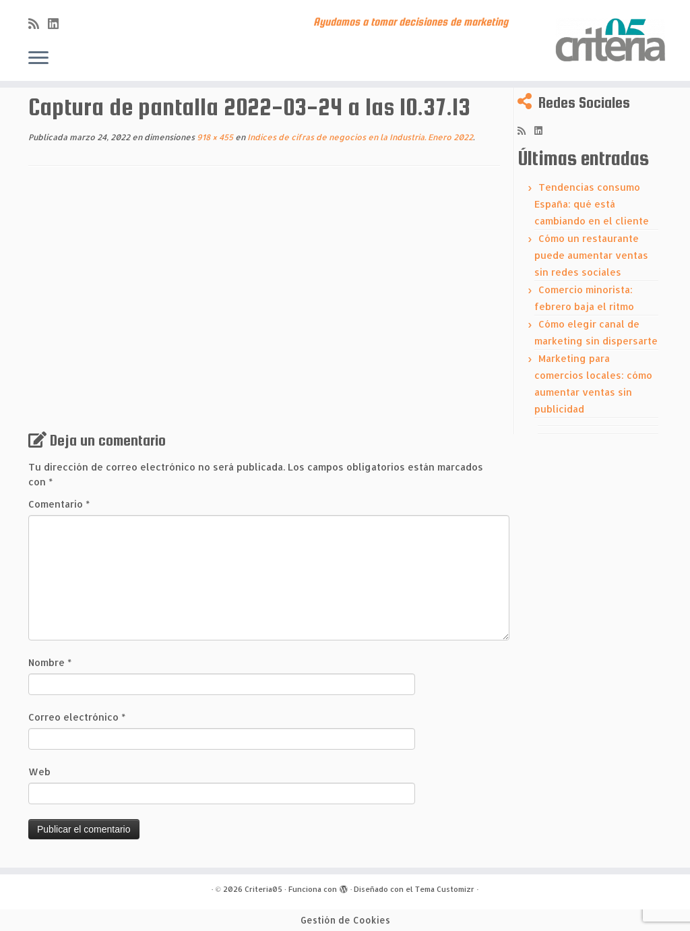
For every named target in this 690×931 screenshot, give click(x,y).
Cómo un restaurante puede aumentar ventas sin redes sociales (591, 255)
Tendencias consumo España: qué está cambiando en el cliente (591, 204)
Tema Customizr (444, 889)
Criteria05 (263, 889)
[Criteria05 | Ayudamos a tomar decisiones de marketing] (609, 40)
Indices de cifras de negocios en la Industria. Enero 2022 (359, 137)
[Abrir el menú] (38, 59)
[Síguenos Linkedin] (57, 23)
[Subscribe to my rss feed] (38, 23)
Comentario (59, 504)
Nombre (49, 662)
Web (39, 771)
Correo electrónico (76, 717)
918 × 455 (214, 137)
